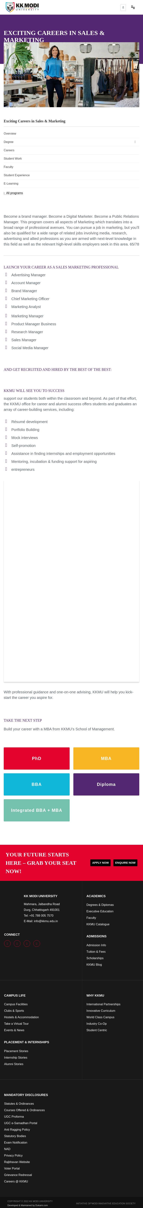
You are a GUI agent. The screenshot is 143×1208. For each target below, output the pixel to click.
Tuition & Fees (96, 951)
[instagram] (28, 943)
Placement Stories (16, 1051)
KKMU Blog (94, 964)
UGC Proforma (14, 1116)
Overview (10, 133)
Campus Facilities (16, 1004)
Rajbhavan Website (17, 1162)
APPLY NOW (100, 862)
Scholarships (95, 958)
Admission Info (96, 945)
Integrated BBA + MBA (36, 810)
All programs (13, 193)
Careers (9, 150)
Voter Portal (12, 1168)
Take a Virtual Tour (16, 1023)
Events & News (14, 1030)
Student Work (13, 158)
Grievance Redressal (18, 1175)
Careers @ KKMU (16, 1181)
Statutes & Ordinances (19, 1103)
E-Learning (11, 183)
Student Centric (96, 1030)
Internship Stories (15, 1057)
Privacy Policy (13, 1155)
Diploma (106, 784)
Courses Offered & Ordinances (24, 1110)
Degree (70, 141)
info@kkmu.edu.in (46, 921)
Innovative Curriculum (100, 1010)
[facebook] (8, 943)
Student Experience (17, 175)
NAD (7, 1149)
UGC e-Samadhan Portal (20, 1123)
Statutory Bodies (15, 1136)
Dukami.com (41, 1205)
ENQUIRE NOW (125, 862)
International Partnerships (103, 1004)
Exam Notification (15, 1142)
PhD (37, 758)
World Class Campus (100, 1017)
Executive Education (99, 911)
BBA (37, 784)
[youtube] (18, 943)
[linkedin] (37, 943)
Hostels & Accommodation (21, 1017)
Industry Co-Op (96, 1023)
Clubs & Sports (14, 1010)
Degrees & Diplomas (100, 904)
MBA (106, 758)
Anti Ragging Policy (17, 1129)
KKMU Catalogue (97, 924)
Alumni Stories (13, 1064)
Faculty (8, 166)
